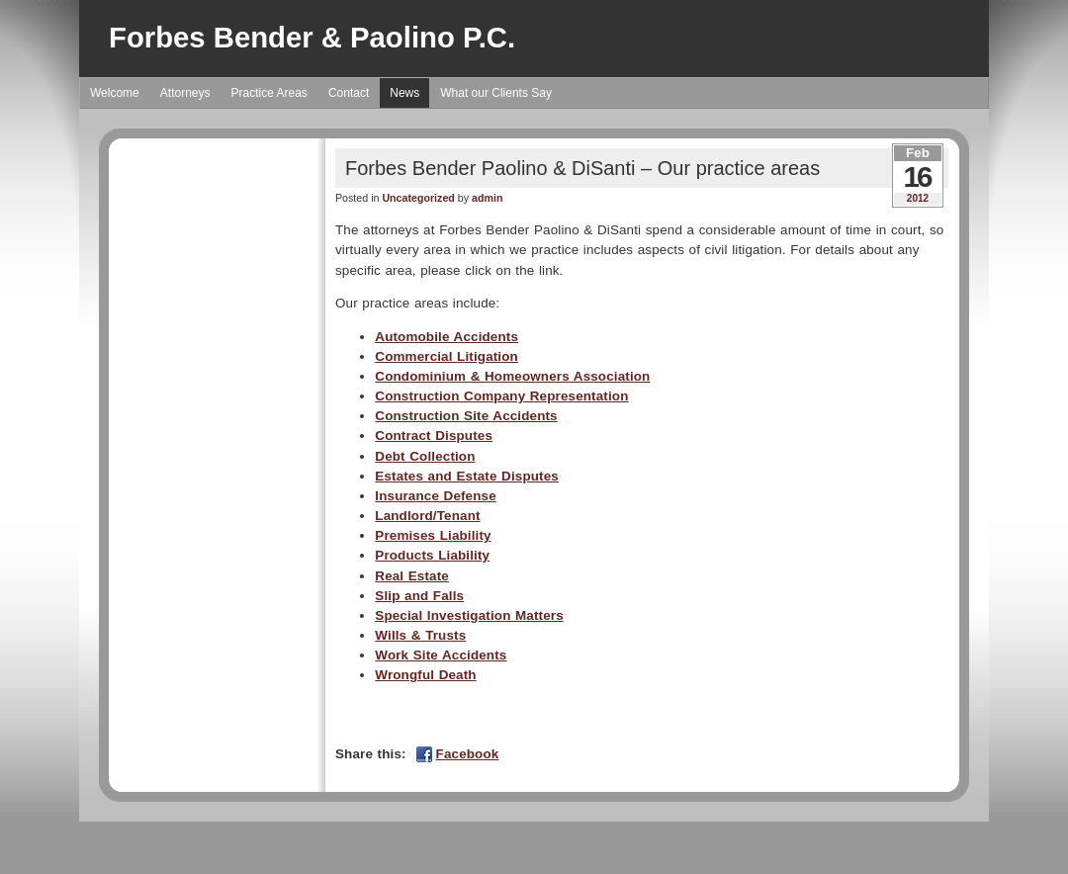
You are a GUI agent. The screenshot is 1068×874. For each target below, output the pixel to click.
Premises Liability (432, 535)
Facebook (467, 753)
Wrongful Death (425, 674)
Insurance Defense (435, 495)
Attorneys (185, 93)
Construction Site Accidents (466, 415)
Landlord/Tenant (427, 515)
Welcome (114, 93)
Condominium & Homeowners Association (512, 376)
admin (487, 198)
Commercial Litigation (446, 356)
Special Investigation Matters (469, 615)
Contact (348, 93)
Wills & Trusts (420, 635)
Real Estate (412, 575)
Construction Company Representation (501, 396)
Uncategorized (418, 198)
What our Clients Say (496, 93)
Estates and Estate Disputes (467, 476)
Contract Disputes (433, 435)
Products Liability (432, 555)
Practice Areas (269, 93)
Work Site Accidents (440, 655)
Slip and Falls (419, 595)
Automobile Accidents (446, 336)
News (404, 93)
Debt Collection (425, 456)
